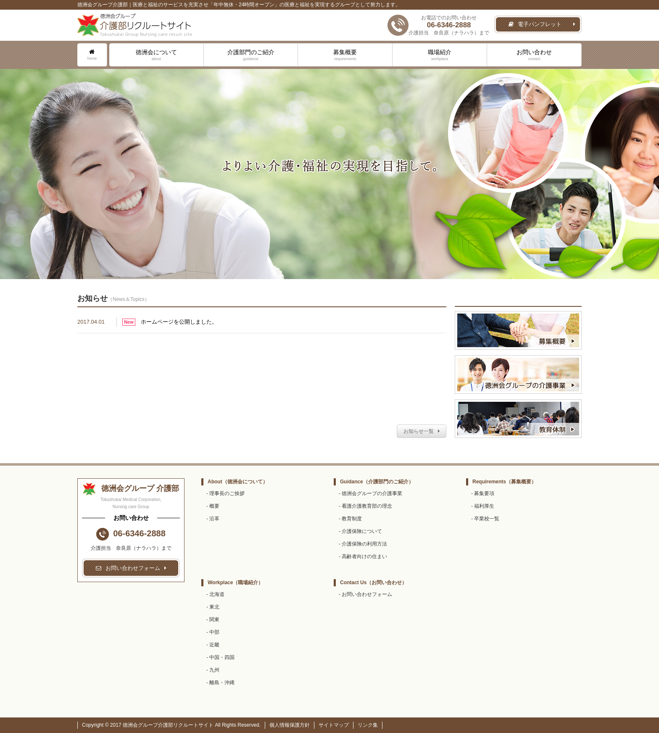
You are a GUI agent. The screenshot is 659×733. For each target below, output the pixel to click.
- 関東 (212, 619)
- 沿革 (212, 519)
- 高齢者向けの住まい (363, 556)
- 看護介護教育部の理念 (365, 506)
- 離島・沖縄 (220, 683)
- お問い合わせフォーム (365, 594)
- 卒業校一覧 (485, 519)
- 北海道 (215, 594)
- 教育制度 (350, 519)
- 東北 (212, 607)
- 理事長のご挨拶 (225, 493)
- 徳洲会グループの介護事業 (370, 493)
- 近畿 (212, 645)
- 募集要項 (482, 493)
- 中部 (212, 632)
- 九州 (212, 670)
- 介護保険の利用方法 (363, 544)
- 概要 (212, 506)
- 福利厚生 (482, 506)
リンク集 (368, 725)
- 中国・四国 (220, 657)
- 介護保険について (360, 531)
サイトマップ (334, 725)
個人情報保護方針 (289, 725)
